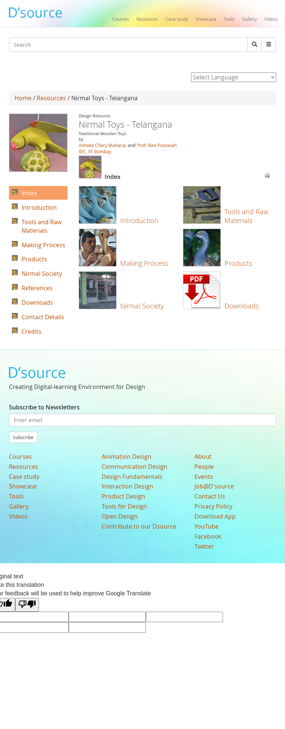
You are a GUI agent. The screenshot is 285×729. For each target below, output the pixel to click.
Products (238, 263)
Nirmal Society (142, 305)
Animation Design (126, 456)
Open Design (120, 516)
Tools (229, 19)
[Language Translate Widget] (233, 77)
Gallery (249, 19)
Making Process (144, 263)
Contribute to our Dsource (139, 526)
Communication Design (134, 466)
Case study (177, 19)
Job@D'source (214, 486)
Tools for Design (124, 506)
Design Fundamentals (132, 477)
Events (203, 477)
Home (23, 98)
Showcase (206, 19)
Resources (147, 19)
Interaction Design (127, 486)
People (204, 466)
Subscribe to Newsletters (44, 407)
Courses (120, 19)
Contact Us (209, 496)
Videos (271, 19)
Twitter (204, 546)
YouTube (206, 526)
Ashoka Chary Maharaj (102, 145)
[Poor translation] (27, 605)
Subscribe (23, 437)
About (203, 456)
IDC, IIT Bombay (95, 151)
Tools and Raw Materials (246, 216)
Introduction (139, 220)
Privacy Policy (213, 506)
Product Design (123, 496)
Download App (215, 516)
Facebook (207, 536)
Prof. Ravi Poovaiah (157, 145)
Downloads (242, 305)
